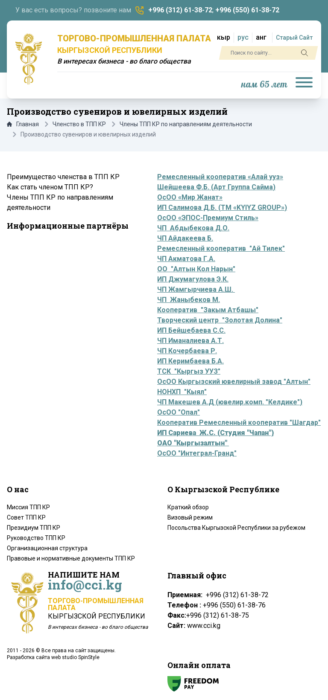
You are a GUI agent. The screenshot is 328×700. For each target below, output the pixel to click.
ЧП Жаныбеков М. (188, 300)
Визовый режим (190, 517)
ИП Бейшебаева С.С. (191, 330)
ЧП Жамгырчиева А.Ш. (196, 289)
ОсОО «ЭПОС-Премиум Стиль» (207, 218)
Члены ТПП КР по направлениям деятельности (186, 124)
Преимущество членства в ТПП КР (63, 177)
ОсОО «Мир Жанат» (190, 197)
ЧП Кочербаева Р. (187, 351)
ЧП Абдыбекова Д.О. (193, 228)
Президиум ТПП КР (33, 527)
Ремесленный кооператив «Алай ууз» (220, 177)
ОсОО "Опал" (178, 412)
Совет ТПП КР (26, 517)
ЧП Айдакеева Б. (185, 238)
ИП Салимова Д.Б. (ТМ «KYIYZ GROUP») (222, 207)
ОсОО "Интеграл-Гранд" (197, 453)
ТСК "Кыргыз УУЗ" (188, 371)
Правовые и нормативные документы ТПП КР (71, 558)
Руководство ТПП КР (36, 537)
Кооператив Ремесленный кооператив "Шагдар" (239, 422)
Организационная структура (47, 548)
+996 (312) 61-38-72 (180, 10)
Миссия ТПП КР (28, 507)
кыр (223, 37)
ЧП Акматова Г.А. (186, 259)
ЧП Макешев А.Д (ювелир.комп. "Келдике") (229, 402)
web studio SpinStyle (75, 657)
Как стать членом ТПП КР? (50, 187)
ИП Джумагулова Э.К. (192, 279)
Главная (23, 124)
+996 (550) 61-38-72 (247, 10)
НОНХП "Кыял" (182, 392)
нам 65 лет (264, 84)
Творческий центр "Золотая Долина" (219, 320)
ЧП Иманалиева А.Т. (190, 341)
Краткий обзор (188, 507)
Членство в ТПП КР (79, 124)
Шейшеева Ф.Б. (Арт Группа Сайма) (216, 187)
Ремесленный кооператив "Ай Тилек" (221, 248)
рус (243, 37)
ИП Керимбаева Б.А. (190, 361)
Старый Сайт (294, 37)
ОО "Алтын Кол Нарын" (196, 269)
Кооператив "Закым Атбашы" (207, 310)
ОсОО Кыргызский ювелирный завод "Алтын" (233, 382)
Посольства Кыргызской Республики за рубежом (236, 527)
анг (261, 37)
